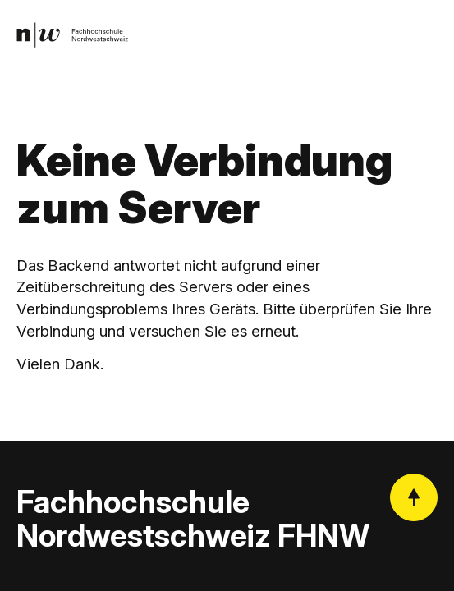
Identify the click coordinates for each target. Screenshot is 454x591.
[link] (73, 35)
